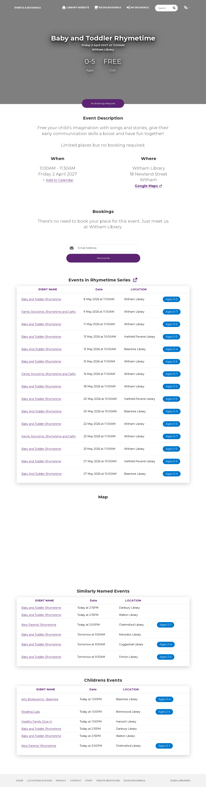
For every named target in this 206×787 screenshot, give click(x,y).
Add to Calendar (58, 180)
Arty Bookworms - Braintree (39, 699)
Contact (75, 780)
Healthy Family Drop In (36, 721)
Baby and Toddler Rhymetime (41, 299)
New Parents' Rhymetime (38, 624)
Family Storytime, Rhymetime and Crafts (48, 311)
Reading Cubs (30, 711)
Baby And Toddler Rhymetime (41, 349)
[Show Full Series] (135, 280)
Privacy (61, 780)
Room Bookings (134, 780)
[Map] (103, 541)
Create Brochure (108, 780)
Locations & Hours (39, 780)
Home (19, 780)
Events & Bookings (27, 7)
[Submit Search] (174, 8)
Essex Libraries (180, 780)
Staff (88, 780)
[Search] (163, 8)
